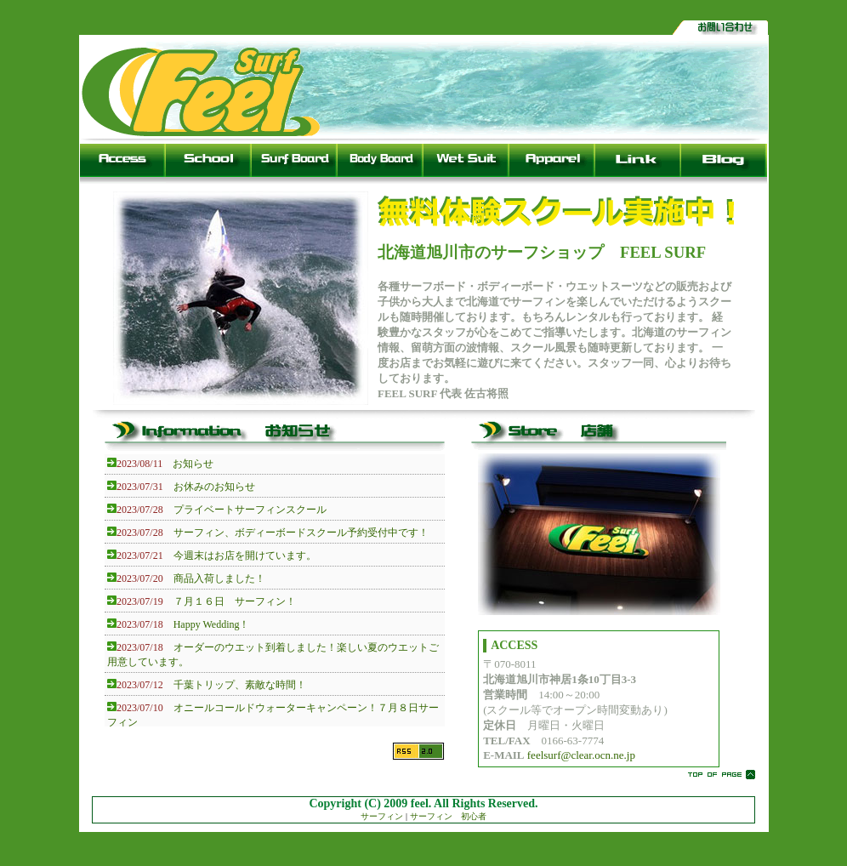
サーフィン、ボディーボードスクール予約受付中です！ (301, 532)
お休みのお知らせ (214, 487)
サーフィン (382, 816)
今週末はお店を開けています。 (244, 555)
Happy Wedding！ (211, 624)
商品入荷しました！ (219, 578)
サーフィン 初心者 (448, 816)
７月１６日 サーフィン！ (234, 601)
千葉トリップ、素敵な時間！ (239, 685)
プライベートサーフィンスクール (250, 510)
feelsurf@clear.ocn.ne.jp (581, 755)
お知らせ (193, 464)
